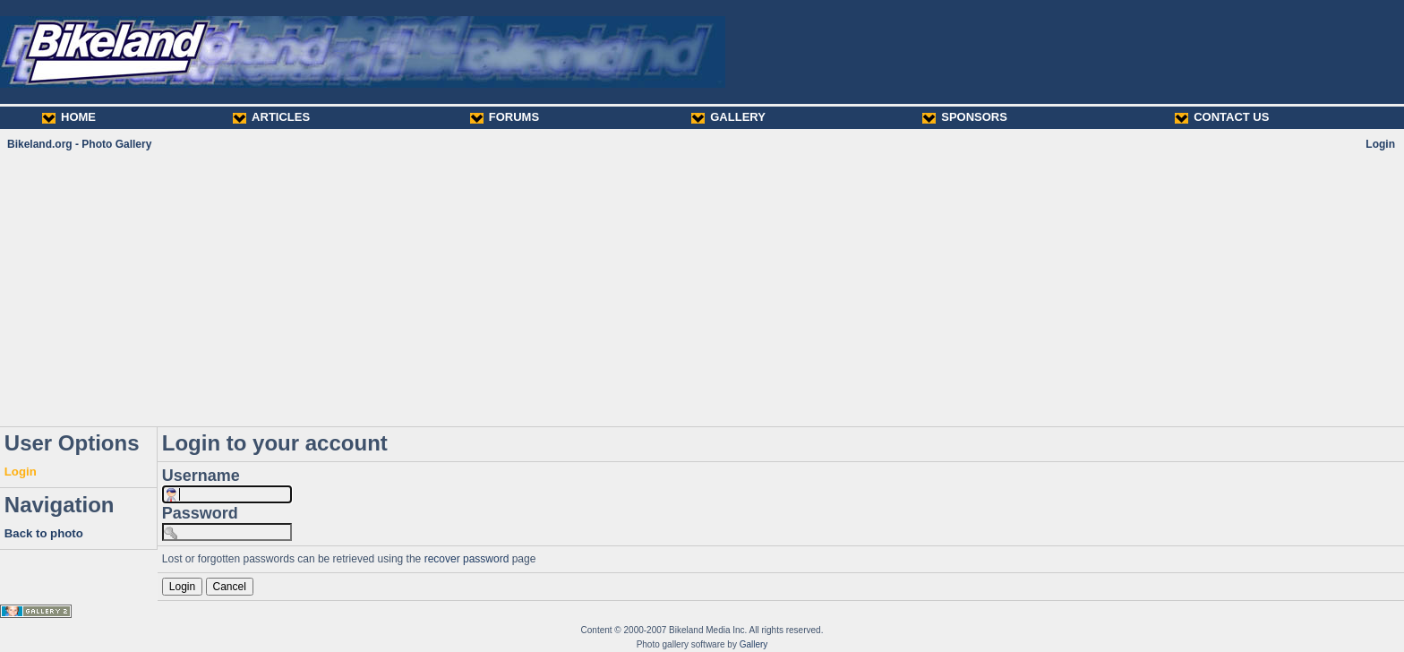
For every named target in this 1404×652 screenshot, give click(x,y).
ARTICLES (271, 117)
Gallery (754, 644)
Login (1380, 144)
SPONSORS (964, 117)
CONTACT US (1222, 117)
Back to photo (43, 533)
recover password (466, 559)
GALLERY (728, 117)
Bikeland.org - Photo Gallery (79, 144)
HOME (69, 117)
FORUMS (504, 117)
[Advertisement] (702, 288)
